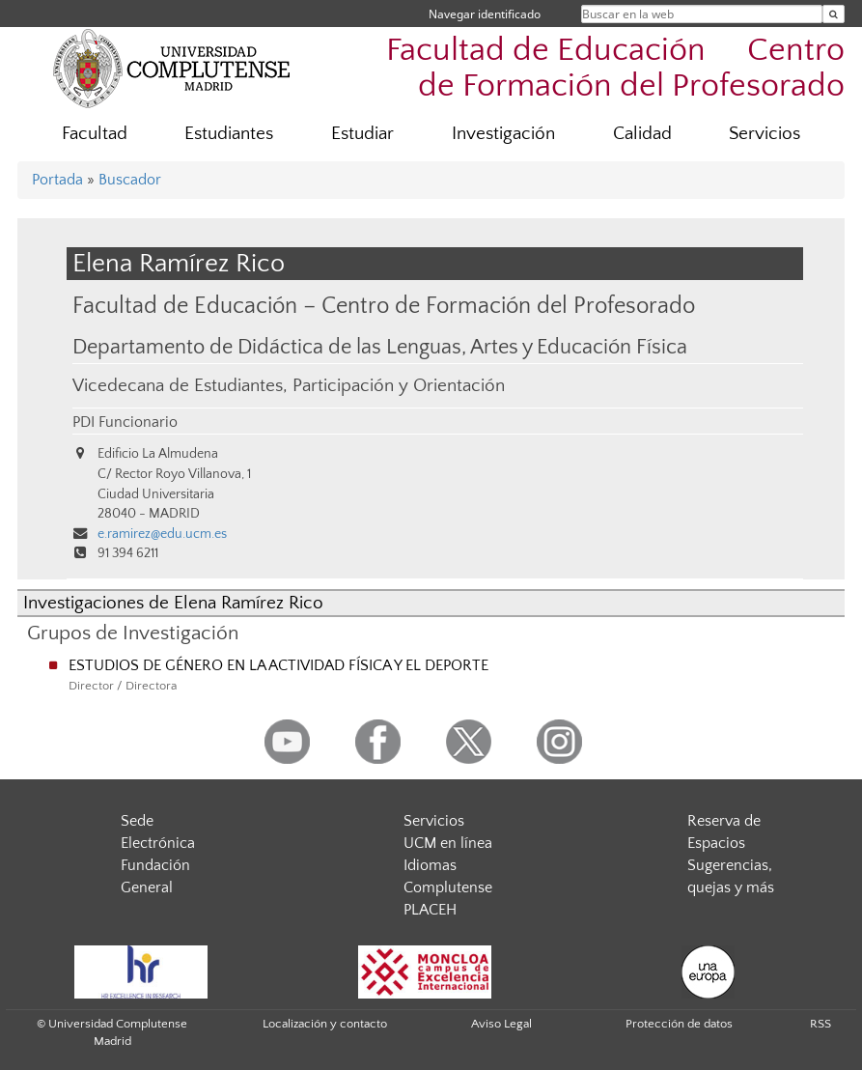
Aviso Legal (501, 1023)
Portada (57, 179)
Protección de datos (679, 1023)
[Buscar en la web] (833, 14)
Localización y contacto (325, 1023)
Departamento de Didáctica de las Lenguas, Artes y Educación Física (379, 347)
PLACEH (430, 909)
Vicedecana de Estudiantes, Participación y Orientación (288, 386)
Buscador (129, 179)
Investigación (503, 134)
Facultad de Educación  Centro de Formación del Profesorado (615, 68)
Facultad (94, 134)
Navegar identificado (485, 14)
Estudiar (362, 134)
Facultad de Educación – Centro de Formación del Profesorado (383, 306)
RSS (820, 1023)
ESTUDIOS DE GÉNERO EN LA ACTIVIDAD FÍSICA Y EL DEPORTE (278, 665)
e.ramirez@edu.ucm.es (162, 534)
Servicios (764, 134)
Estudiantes (228, 134)
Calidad (642, 134)
